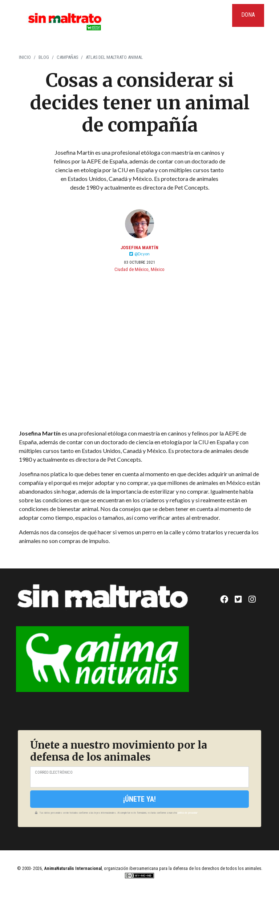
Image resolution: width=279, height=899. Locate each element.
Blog (44, 57)
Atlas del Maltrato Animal (114, 57)
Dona (248, 14)
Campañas (67, 57)
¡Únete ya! (139, 799)
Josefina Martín (139, 247)
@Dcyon (139, 253)
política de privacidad (187, 812)
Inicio (25, 57)
